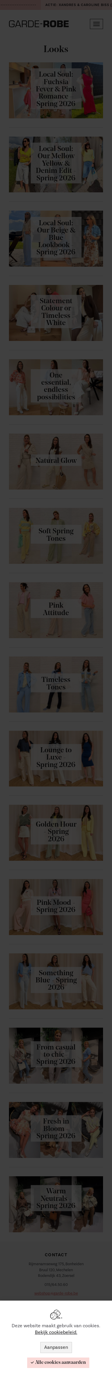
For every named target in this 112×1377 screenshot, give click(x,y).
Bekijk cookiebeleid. (56, 1332)
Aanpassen (56, 1347)
